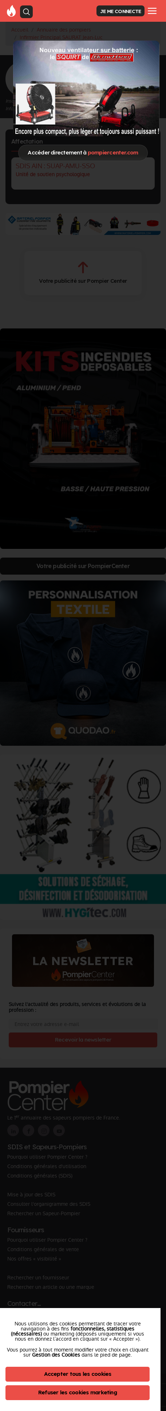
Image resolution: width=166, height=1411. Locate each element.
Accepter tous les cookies (77, 1373)
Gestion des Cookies (56, 1354)
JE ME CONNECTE (120, 11)
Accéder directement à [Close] (83, 152)
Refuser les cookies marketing (77, 1392)
